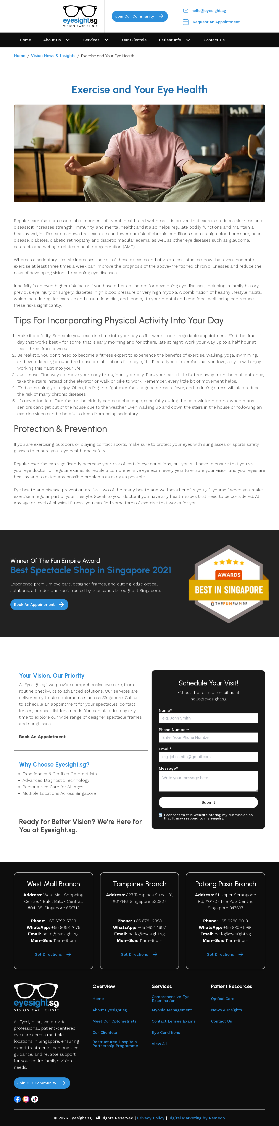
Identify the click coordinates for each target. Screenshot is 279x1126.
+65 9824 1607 (151, 927)
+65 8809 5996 (238, 927)
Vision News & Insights (53, 55)
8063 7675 (70, 927)
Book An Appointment (42, 736)
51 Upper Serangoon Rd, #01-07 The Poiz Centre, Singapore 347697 (227, 901)
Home (19, 55)
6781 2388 (152, 920)
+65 (55, 927)
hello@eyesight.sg (208, 698)
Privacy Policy (150, 1118)
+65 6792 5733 (61, 920)
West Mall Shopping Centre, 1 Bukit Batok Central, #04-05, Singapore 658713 (54, 901)
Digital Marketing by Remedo (196, 1118)
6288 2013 (238, 920)
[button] (17, 1099)
